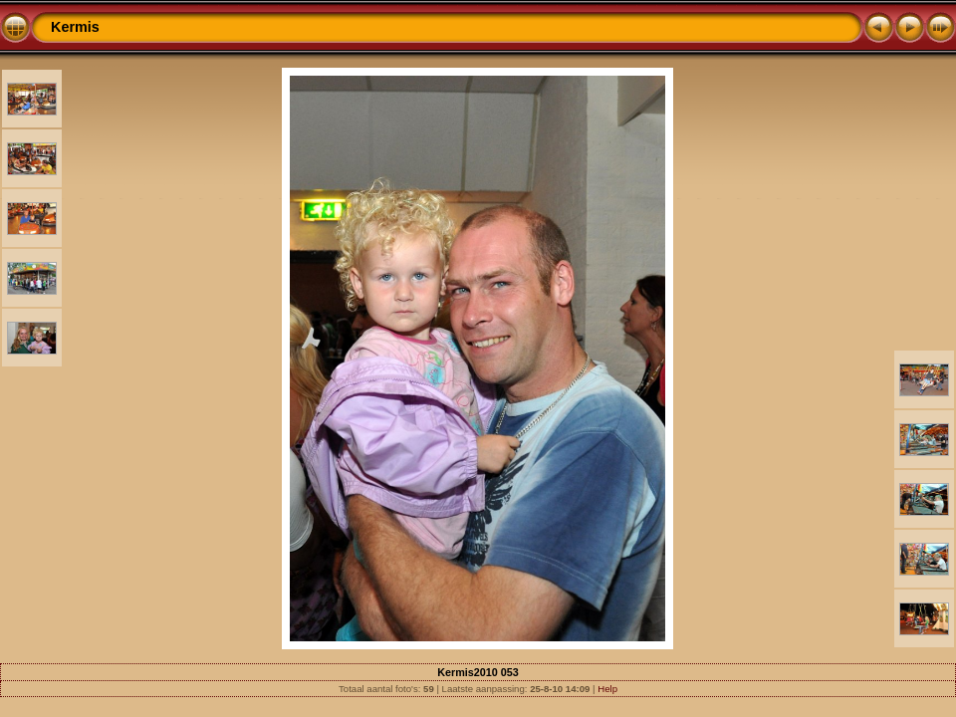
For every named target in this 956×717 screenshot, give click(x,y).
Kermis (75, 27)
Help (607, 688)
